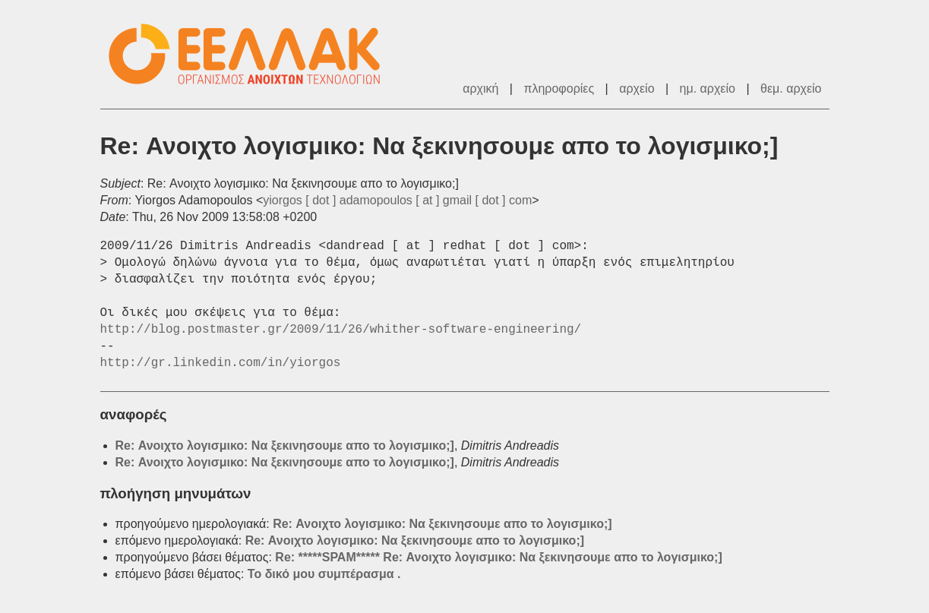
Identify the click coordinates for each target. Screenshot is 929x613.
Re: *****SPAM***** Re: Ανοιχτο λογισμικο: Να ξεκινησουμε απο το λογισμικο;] (498, 557)
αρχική (480, 88)
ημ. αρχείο (707, 88)
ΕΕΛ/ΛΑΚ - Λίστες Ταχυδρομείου (252, 54)
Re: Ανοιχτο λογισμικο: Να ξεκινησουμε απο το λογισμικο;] (284, 445)
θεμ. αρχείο (790, 88)
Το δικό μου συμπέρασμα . (324, 573)
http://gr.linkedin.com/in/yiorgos (220, 363)
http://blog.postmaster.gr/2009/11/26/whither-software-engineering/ (341, 330)
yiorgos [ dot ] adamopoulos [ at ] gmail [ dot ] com (397, 200)
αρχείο (636, 88)
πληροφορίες (558, 88)
